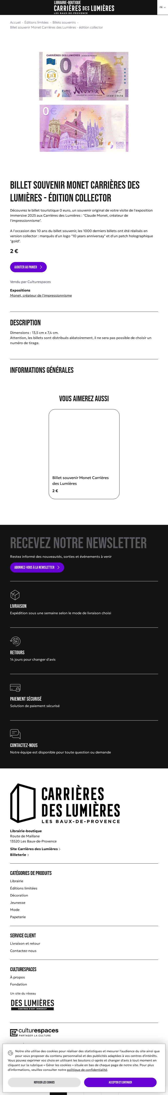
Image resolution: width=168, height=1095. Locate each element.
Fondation (18, 984)
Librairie (16, 881)
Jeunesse (17, 902)
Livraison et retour (25, 943)
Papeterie (18, 917)
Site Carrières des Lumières (35, 849)
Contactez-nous (23, 951)
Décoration (19, 895)
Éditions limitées (23, 888)
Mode (15, 909)
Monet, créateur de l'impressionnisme (41, 295)
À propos (17, 977)
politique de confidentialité (87, 1070)
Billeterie (19, 854)
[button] (162, 7)
